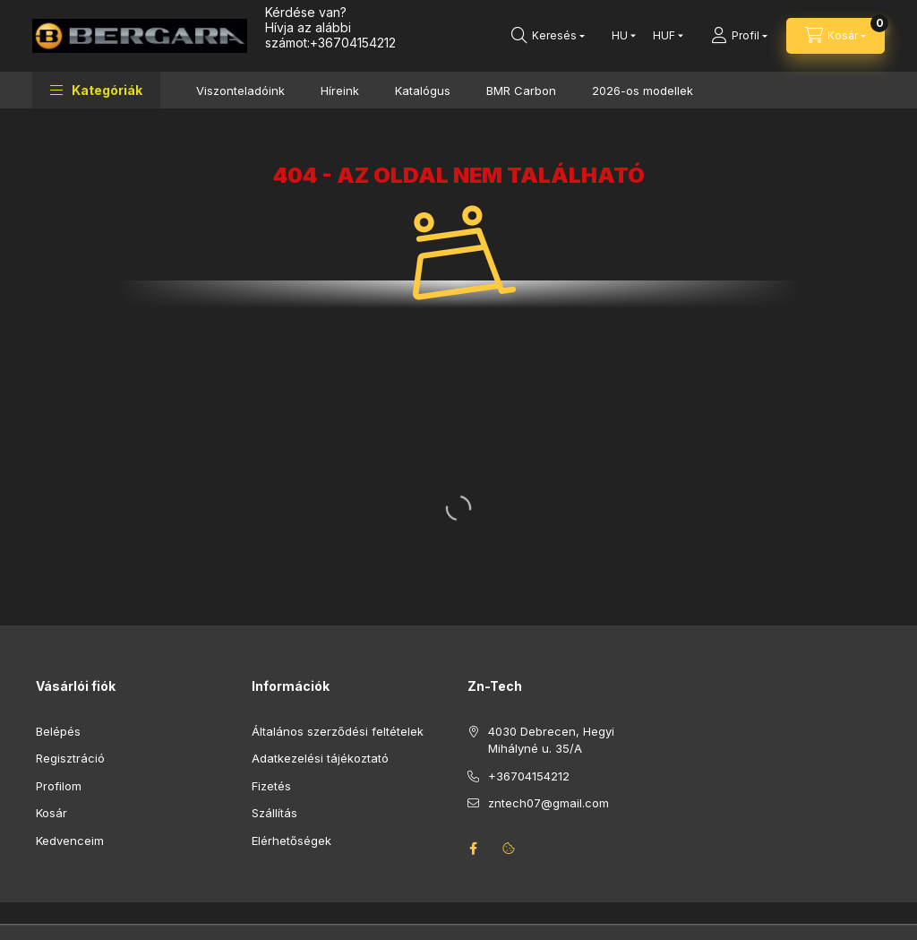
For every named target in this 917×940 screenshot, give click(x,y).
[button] (96, 90)
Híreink (340, 90)
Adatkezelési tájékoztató (320, 758)
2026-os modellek (642, 90)
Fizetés (271, 786)
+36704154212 (353, 42)
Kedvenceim (70, 840)
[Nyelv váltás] (620, 36)
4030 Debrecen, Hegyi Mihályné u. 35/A (551, 740)
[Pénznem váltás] (664, 36)
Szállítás (274, 813)
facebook (473, 849)
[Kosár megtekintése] (835, 36)
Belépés (58, 731)
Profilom (58, 786)
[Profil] (739, 36)
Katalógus (422, 90)
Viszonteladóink (240, 90)
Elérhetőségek (291, 840)
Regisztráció (70, 758)
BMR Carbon (521, 90)
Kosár (51, 813)
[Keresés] (548, 36)
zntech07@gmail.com (548, 803)
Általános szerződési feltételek (338, 731)
